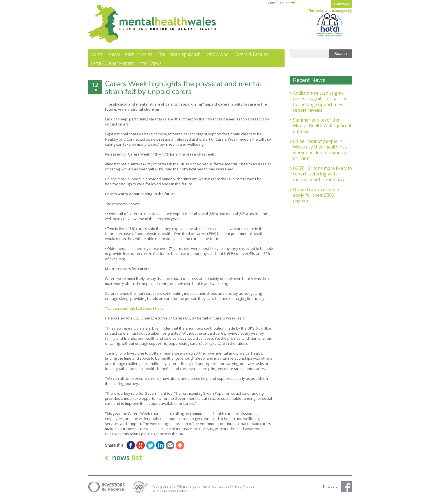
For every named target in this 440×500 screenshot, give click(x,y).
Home (97, 55)
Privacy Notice (243, 487)
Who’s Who (217, 55)
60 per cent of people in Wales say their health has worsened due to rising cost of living (321, 150)
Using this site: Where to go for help (181, 487)
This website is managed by (330, 22)
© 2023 (158, 492)
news (127, 458)
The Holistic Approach (179, 55)
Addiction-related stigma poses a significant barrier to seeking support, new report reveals (320, 102)
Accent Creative (175, 492)
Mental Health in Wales (130, 55)
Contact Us (221, 487)
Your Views (151, 64)
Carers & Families (251, 55)
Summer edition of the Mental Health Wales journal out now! (322, 126)
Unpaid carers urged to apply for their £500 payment (317, 196)
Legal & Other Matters (112, 64)
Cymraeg (341, 3)
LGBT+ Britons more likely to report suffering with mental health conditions (322, 174)
